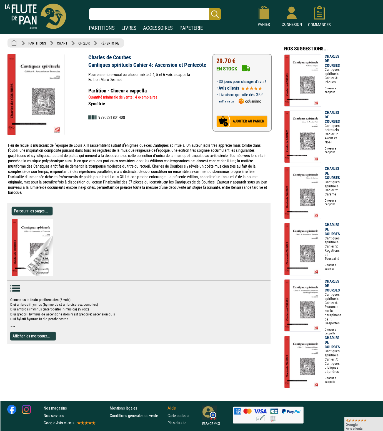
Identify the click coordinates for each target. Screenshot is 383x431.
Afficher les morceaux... (31, 336)
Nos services (54, 415)
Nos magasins (55, 408)
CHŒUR (84, 43)
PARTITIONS (102, 28)
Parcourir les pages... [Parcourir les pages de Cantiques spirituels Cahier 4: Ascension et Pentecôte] (31, 211)
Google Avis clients (69, 422)
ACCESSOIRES (158, 28)
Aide (171, 408)
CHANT (62, 43)
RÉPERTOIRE (110, 43)
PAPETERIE (191, 28)
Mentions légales (123, 408)
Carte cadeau (178, 415)
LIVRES (128, 28)
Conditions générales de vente (137, 415)
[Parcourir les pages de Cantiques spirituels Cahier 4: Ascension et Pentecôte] (55, 275)
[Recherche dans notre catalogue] (155, 14)
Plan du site (176, 422)
